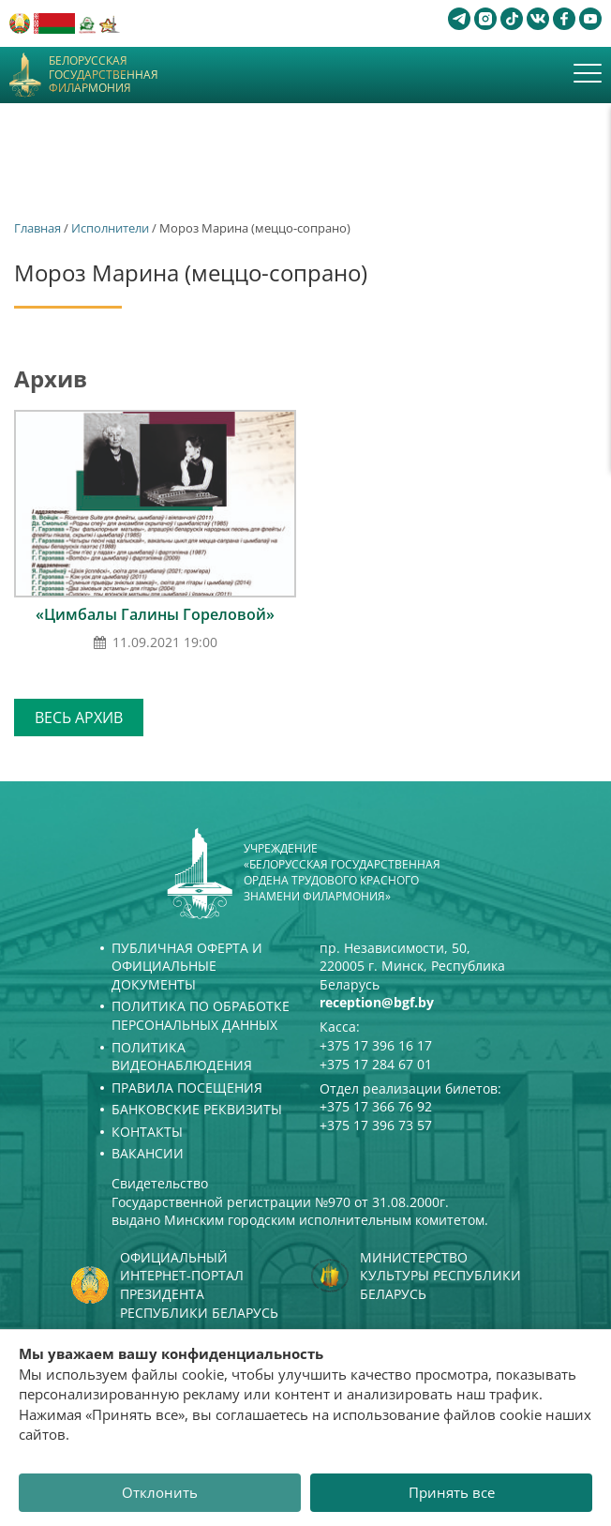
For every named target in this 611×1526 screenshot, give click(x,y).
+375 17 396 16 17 (376, 1045)
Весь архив (79, 717)
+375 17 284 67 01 (376, 1064)
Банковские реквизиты (197, 1109)
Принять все (452, 1492)
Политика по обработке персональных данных (201, 1015)
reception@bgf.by (377, 1002)
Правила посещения (187, 1087)
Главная (37, 227)
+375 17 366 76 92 (376, 1106)
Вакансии (148, 1153)
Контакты (147, 1132)
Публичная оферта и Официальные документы (187, 966)
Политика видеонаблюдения (182, 1056)
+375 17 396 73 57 (376, 1125)
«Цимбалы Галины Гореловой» (155, 614)
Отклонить (160, 1492)
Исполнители (110, 227)
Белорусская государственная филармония (103, 74)
